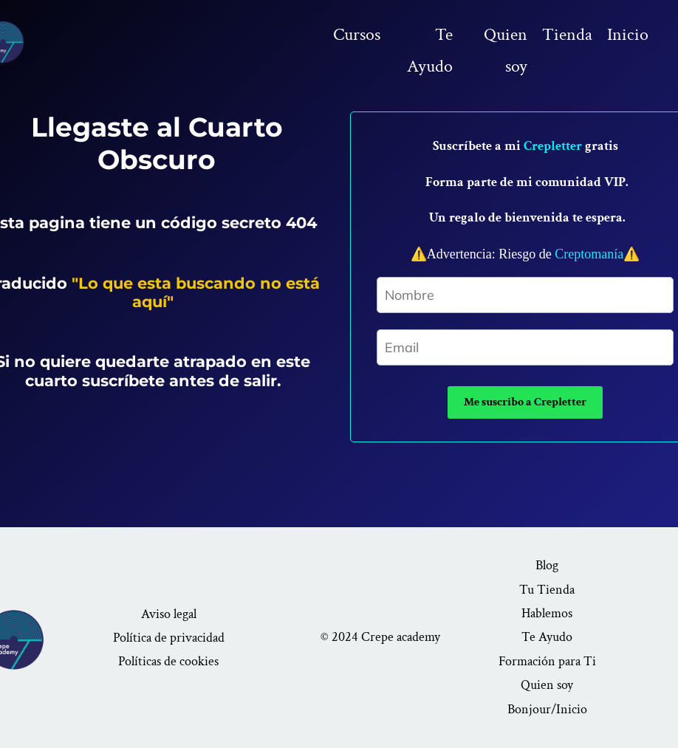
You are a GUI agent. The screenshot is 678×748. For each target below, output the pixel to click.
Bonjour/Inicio (547, 709)
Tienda (567, 34)
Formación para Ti (547, 661)
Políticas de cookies (168, 661)
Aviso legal (168, 613)
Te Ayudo (430, 50)
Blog (546, 565)
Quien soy (505, 50)
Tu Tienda (547, 589)
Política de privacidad (169, 637)
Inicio (627, 34)
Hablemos (546, 613)
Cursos (356, 34)
